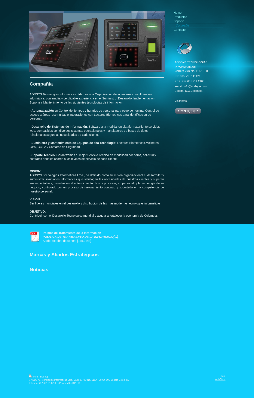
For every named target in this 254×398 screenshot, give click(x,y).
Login (223, 376)
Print (34, 376)
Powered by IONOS (69, 383)
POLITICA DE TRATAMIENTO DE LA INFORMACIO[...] (80, 236)
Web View (220, 379)
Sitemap (44, 376)
